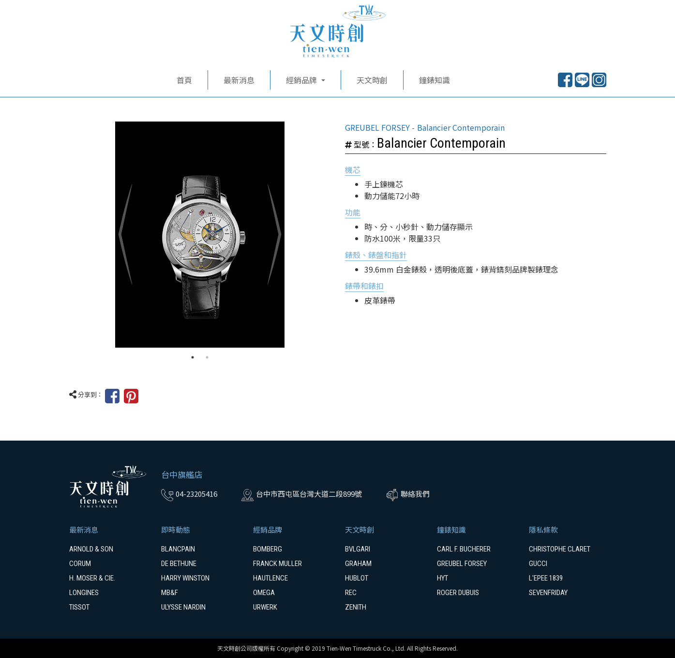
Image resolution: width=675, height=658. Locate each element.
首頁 (184, 80)
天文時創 (372, 80)
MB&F (169, 592)
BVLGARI (357, 549)
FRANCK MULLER (277, 563)
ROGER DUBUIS (458, 592)
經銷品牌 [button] (302, 80)
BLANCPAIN (178, 549)
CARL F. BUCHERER (464, 549)
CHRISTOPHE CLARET (559, 549)
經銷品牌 (267, 529)
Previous (125, 235)
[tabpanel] (200, 235)
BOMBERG (267, 549)
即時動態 (175, 529)
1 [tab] (192, 357)
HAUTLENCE (270, 578)
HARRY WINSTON (185, 578)
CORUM (80, 563)
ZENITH (355, 607)
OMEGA (264, 592)
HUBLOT (356, 578)
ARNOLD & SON (91, 549)
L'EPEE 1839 (546, 578)
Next (275, 235)
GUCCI (538, 563)
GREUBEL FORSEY (462, 563)
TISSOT (79, 607)
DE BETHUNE (178, 563)
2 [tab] (207, 357)
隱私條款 (543, 529)
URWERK (265, 607)
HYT (442, 578)
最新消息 (239, 80)
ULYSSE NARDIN (183, 607)
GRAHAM (358, 563)
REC (351, 592)
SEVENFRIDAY (548, 592)
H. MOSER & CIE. (92, 578)
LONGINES (84, 592)
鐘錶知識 (434, 80)
